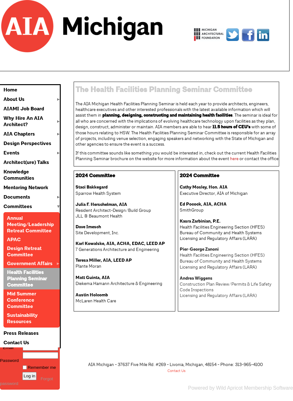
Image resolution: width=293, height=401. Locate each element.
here (234, 158)
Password (9, 358)
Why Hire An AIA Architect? (23, 121)
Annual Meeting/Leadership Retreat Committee (30, 224)
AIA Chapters (19, 134)
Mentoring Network (25, 187)
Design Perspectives (27, 143)
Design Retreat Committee (24, 251)
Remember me (42, 367)
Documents (16, 197)
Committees (17, 206)
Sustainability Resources (22, 318)
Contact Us (16, 343)
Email (7, 347)
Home (10, 90)
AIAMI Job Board (23, 109)
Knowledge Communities (18, 175)
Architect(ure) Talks (26, 162)
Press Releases (21, 333)
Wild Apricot (229, 388)
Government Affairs (30, 263)
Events (11, 153)
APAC (14, 239)
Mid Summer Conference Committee (21, 300)
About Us (14, 99)
